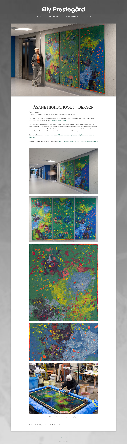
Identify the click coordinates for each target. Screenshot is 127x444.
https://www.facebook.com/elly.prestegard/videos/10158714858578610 (78, 141)
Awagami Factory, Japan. (59, 120)
